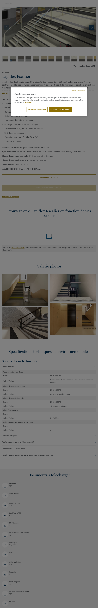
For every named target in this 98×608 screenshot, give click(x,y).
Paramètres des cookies (37, 109)
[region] (49, 101)
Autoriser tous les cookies (60, 109)
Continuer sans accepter (78, 90)
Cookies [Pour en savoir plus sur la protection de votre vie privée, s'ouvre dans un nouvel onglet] (28, 102)
